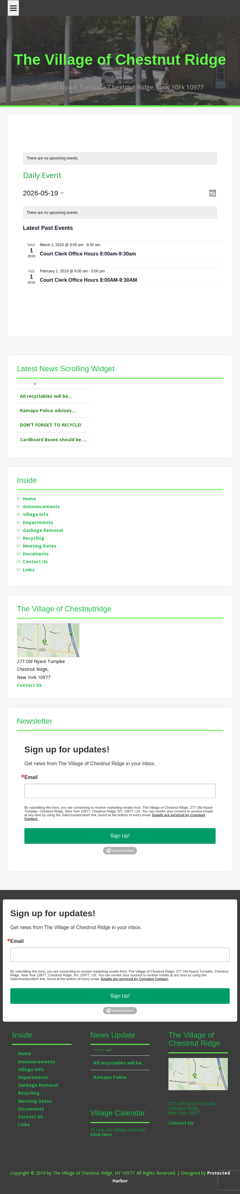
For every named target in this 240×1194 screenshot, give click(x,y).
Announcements (41, 506)
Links (29, 570)
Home (29, 499)
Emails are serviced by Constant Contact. (134, 979)
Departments (38, 522)
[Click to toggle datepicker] (43, 193)
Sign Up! (119, 835)
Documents (36, 554)
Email (31, 777)
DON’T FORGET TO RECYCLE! (50, 434)
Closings (29, 390)
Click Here (101, 1134)
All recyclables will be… (46, 405)
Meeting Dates (40, 546)
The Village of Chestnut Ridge (120, 59)
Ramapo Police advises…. (48, 419)
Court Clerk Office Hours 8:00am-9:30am (88, 253)
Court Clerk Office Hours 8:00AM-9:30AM (88, 280)
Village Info (35, 514)
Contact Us (35, 561)
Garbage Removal (43, 530)
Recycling (33, 538)
